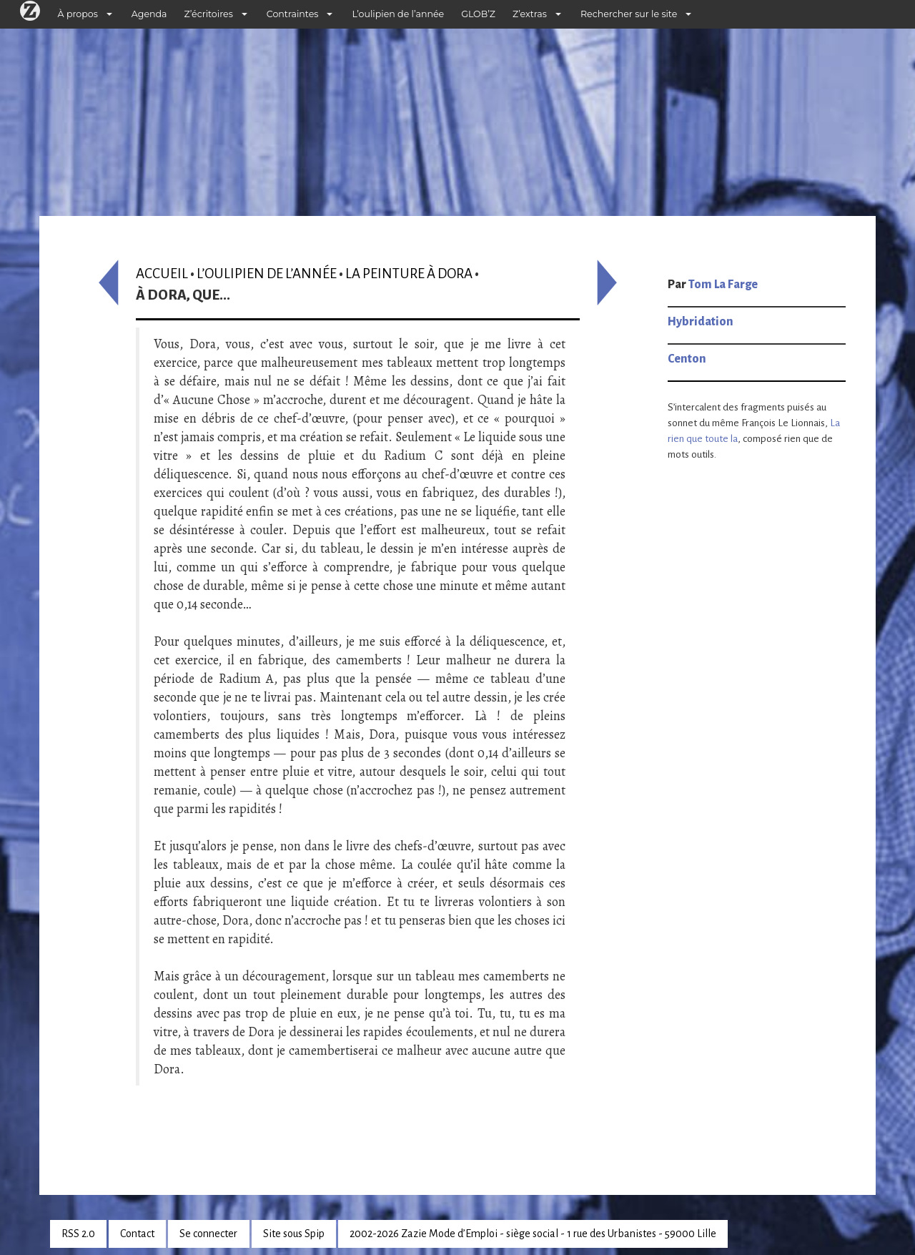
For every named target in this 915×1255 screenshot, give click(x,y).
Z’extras (530, 14)
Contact (137, 1233)
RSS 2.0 (78, 1233)
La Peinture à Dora (409, 273)
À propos (78, 14)
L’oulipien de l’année (398, 14)
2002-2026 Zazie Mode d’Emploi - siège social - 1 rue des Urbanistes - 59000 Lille (533, 1233)
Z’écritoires (208, 14)
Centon (687, 359)
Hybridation (700, 321)
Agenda (149, 14)
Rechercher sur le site (628, 14)
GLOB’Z (478, 14)
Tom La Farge (723, 284)
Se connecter (208, 1233)
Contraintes (293, 14)
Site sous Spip (294, 1233)
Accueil (162, 273)
